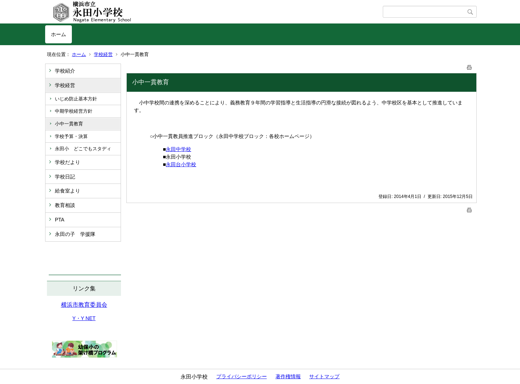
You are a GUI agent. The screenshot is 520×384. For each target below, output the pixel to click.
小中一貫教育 (69, 123)
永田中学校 (178, 149)
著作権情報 (288, 376)
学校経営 (103, 54)
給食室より (67, 191)
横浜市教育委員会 (84, 305)
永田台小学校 (181, 164)
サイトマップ (324, 376)
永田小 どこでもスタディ (83, 148)
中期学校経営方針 (73, 111)
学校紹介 (65, 71)
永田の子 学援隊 (75, 234)
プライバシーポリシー (241, 376)
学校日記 (65, 177)
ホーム (58, 34)
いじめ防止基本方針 (76, 99)
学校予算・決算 (71, 136)
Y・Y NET (83, 318)
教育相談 (65, 205)
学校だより (67, 162)
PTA (59, 220)
